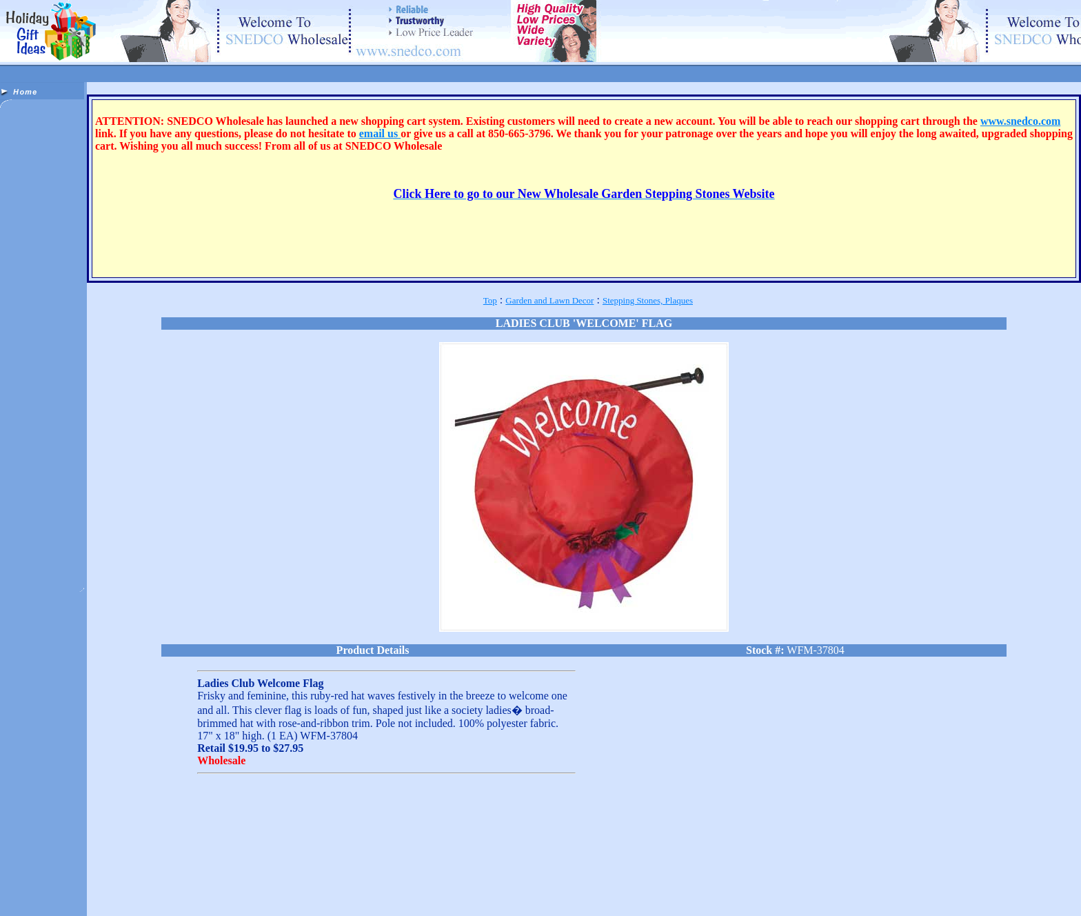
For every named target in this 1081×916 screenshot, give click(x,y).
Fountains (33, 890)
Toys (513, 890)
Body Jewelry (188, 882)
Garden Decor (75, 890)
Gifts (110, 890)
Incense (222, 890)
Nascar (320, 890)
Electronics (475, 882)
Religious (465, 890)
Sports (435, 890)
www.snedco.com (1020, 121)
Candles (227, 882)
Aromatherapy (96, 882)
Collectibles (263, 882)
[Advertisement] (43, 330)
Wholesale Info (857, 893)
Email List (697, 893)
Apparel (57, 882)
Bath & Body (142, 882)
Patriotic (348, 890)
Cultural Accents (311, 882)
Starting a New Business (791, 893)
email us (380, 133)
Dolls (413, 882)
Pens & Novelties (393, 890)
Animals (28, 882)
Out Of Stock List (912, 893)
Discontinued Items (370, 882)
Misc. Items (285, 890)
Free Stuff (733, 893)
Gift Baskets (141, 890)
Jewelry (251, 890)
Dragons (440, 882)
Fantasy (510, 882)
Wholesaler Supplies (270, 898)
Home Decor (184, 890)
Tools (493, 890)
